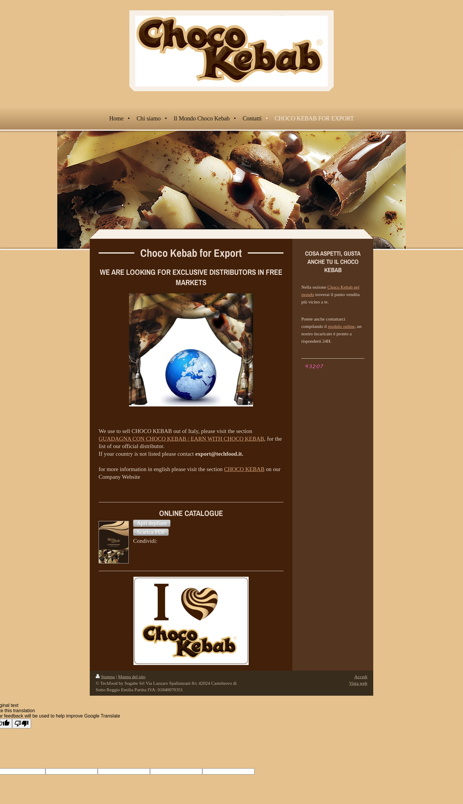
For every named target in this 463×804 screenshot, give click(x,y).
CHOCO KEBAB (244, 469)
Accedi (360, 676)
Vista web (358, 683)
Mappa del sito (132, 676)
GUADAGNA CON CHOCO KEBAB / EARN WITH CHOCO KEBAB (181, 439)
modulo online (341, 326)
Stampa (105, 676)
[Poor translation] (21, 723)
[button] (151, 523)
